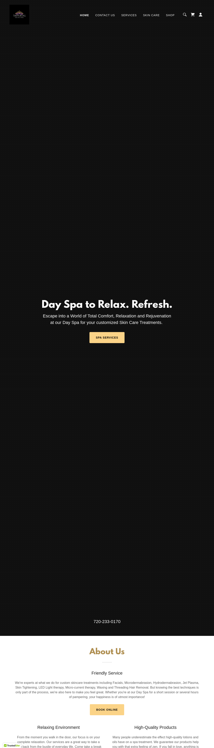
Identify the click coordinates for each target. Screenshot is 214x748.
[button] (201, 15)
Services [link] (129, 15)
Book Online (107, 709)
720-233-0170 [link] (106, 621)
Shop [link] (170, 15)
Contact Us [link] (105, 15)
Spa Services (107, 337)
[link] (19, 14)
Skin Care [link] (151, 15)
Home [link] (84, 15)
